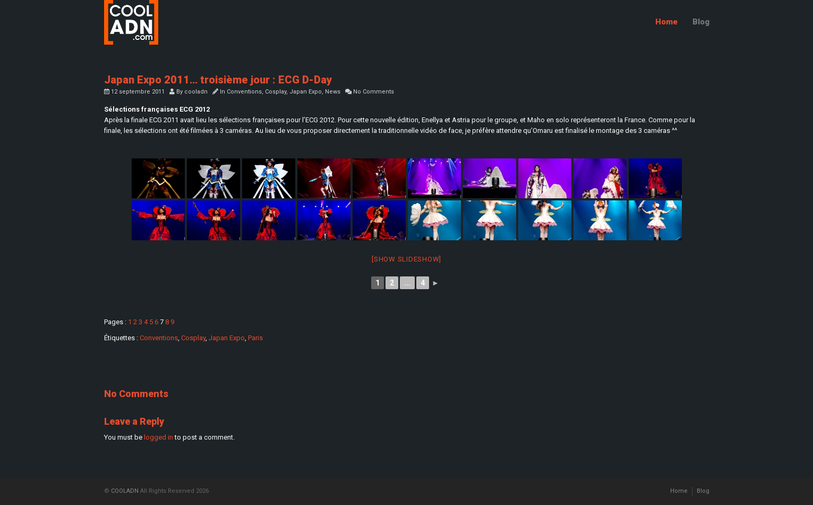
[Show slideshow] (406, 259)
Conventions (244, 91)
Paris (255, 338)
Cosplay (275, 91)
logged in (158, 437)
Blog (700, 22)
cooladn (196, 91)
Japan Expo (305, 91)
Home (666, 22)
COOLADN (125, 490)
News (332, 91)
